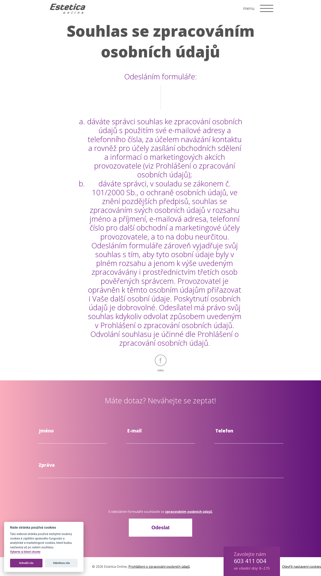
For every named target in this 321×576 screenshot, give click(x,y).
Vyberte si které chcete (25, 552)
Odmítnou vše (61, 563)
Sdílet (160, 363)
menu (249, 8)
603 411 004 (250, 561)
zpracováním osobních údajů (188, 511)
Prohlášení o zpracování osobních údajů (159, 566)
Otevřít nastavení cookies (301, 566)
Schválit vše (26, 563)
